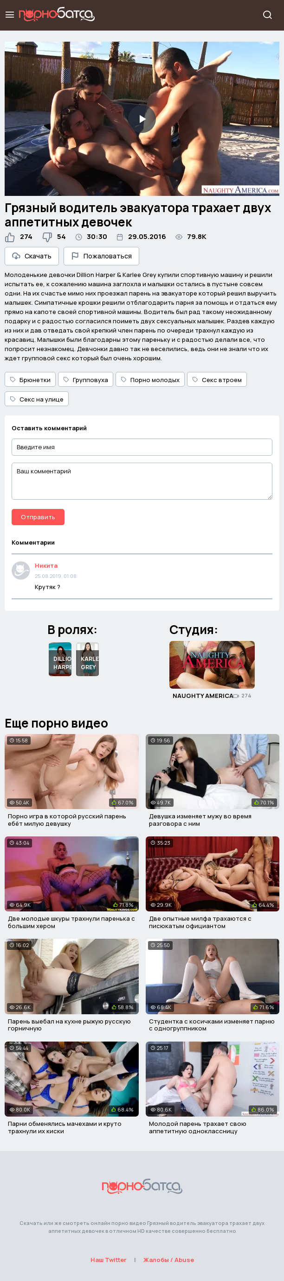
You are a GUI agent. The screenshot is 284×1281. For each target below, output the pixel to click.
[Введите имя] (142, 447)
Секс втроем (217, 380)
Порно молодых (150, 380)
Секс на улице (37, 399)
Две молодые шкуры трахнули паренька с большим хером (71, 922)
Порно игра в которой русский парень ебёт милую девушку (67, 820)
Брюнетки (30, 380)
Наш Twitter (108, 1260)
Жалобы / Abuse (168, 1260)
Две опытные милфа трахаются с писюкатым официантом (200, 922)
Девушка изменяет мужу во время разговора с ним (200, 820)
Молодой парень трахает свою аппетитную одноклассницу (197, 1127)
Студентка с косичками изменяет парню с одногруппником (212, 1025)
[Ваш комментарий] (142, 481)
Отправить (38, 517)
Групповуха (85, 380)
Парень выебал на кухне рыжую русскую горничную (69, 1025)
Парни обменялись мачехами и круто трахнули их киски (65, 1127)
